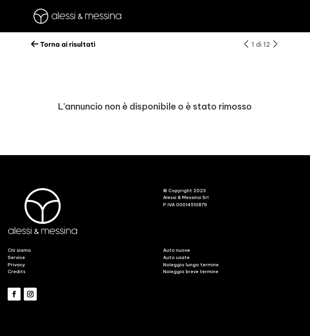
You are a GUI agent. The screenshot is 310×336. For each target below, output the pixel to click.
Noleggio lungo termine (191, 265)
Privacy (16, 265)
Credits (16, 271)
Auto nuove (176, 250)
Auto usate (176, 257)
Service (16, 257)
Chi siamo (19, 250)
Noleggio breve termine (190, 271)
